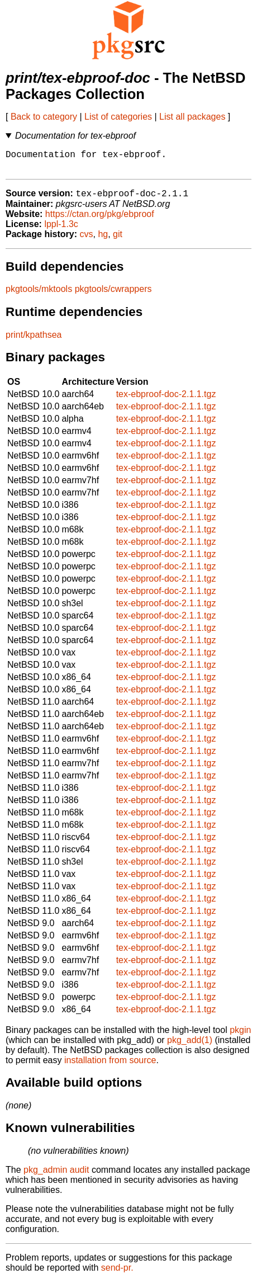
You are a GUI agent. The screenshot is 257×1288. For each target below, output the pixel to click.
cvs (86, 240)
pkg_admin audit (56, 1176)
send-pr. (117, 1273)
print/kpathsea (34, 341)
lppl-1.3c (61, 230)
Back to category (44, 116)
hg (103, 240)
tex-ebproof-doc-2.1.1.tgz (166, 400)
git (117, 240)
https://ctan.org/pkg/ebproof (99, 220)
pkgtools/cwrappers (113, 295)
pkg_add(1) (189, 1046)
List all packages (192, 116)
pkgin (240, 1036)
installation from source (110, 1066)
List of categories (118, 116)
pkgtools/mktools (39, 295)
